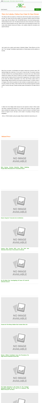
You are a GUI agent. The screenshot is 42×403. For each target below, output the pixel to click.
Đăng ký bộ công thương (19, 1)
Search (38, 9)
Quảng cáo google (6, 1)
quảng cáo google (16, 115)
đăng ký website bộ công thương (28, 115)
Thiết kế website (12, 1)
